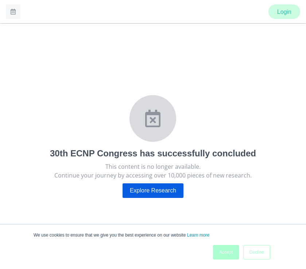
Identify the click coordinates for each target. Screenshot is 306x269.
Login (284, 12)
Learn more (198, 235)
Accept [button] (226, 252)
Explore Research (153, 190)
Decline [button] (256, 252)
